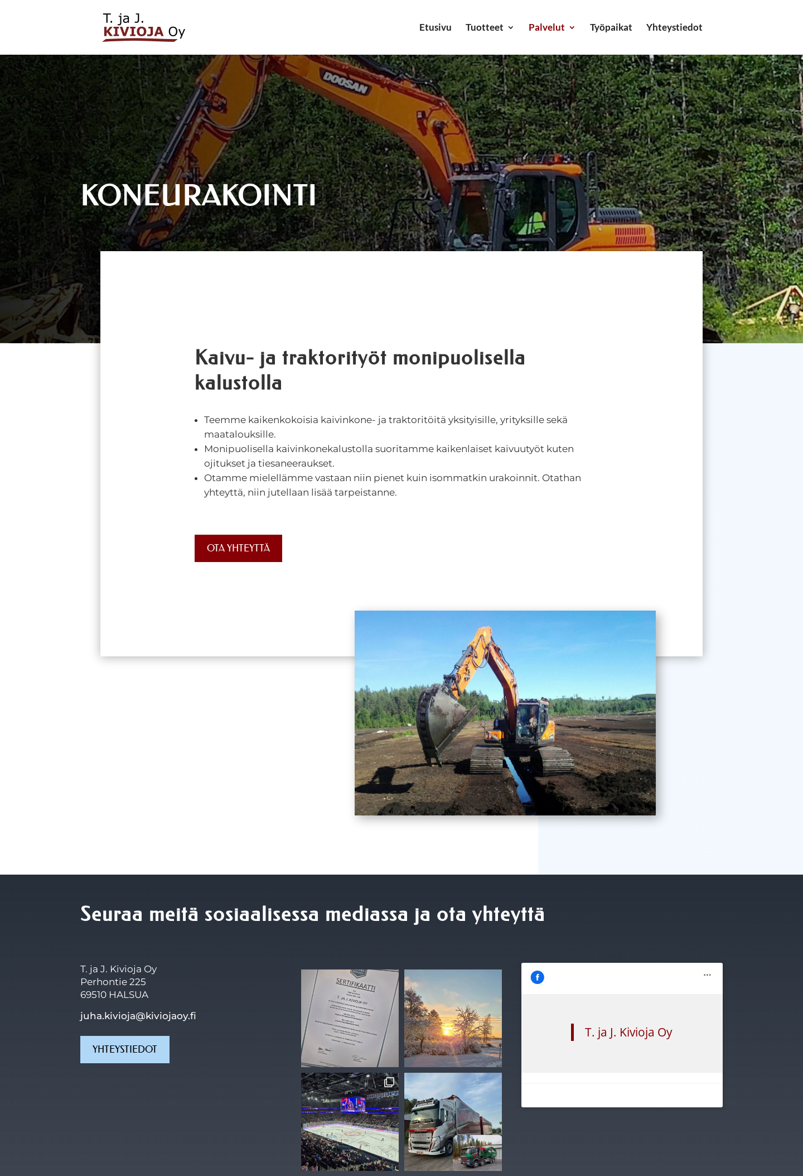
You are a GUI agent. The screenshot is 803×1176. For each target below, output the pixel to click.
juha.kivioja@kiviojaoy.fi (138, 1015)
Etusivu (435, 28)
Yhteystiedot (674, 28)
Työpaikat (611, 28)
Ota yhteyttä (238, 548)
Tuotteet (485, 28)
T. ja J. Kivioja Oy (579, 982)
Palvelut (547, 28)
